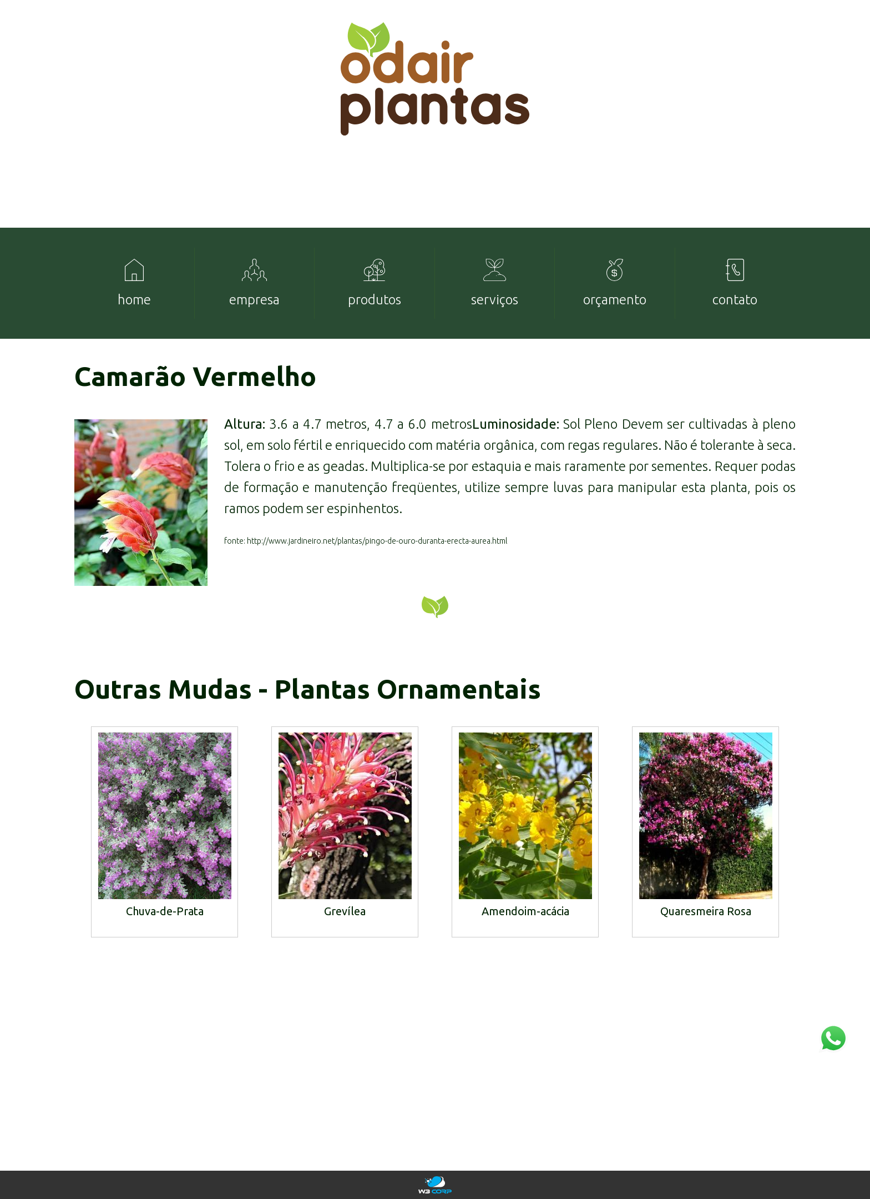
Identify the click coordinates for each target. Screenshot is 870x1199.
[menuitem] (134, 283)
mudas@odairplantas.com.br (732, 1092)
